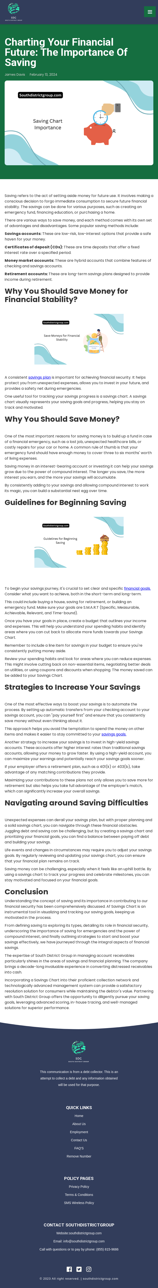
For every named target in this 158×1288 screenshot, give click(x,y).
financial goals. (137, 588)
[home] (14, 11)
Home (79, 1116)
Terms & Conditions (79, 1195)
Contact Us (79, 1140)
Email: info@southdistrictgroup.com (79, 1241)
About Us (79, 1124)
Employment (79, 1132)
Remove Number (79, 1156)
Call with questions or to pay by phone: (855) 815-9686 (79, 1249)
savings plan (39, 377)
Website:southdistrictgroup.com (79, 1233)
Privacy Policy (79, 1186)
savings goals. (114, 734)
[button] (150, 11)
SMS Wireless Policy (79, 1203)
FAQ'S (79, 1148)
